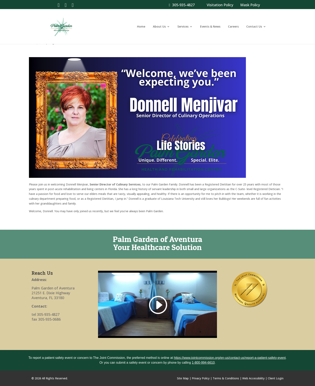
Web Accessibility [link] (253, 378)
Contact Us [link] (254, 26)
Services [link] (182, 26)
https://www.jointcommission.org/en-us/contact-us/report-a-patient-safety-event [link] (230, 357)
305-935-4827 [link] (182, 4)
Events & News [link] (210, 26)
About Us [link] (159, 26)
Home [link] (141, 26)
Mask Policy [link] (250, 4)
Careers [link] (233, 26)
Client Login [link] (275, 378)
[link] (58, 4)
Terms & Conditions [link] (226, 378)
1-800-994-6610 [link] (203, 362)
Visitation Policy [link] (220, 4)
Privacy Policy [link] (201, 378)
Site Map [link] (183, 378)
